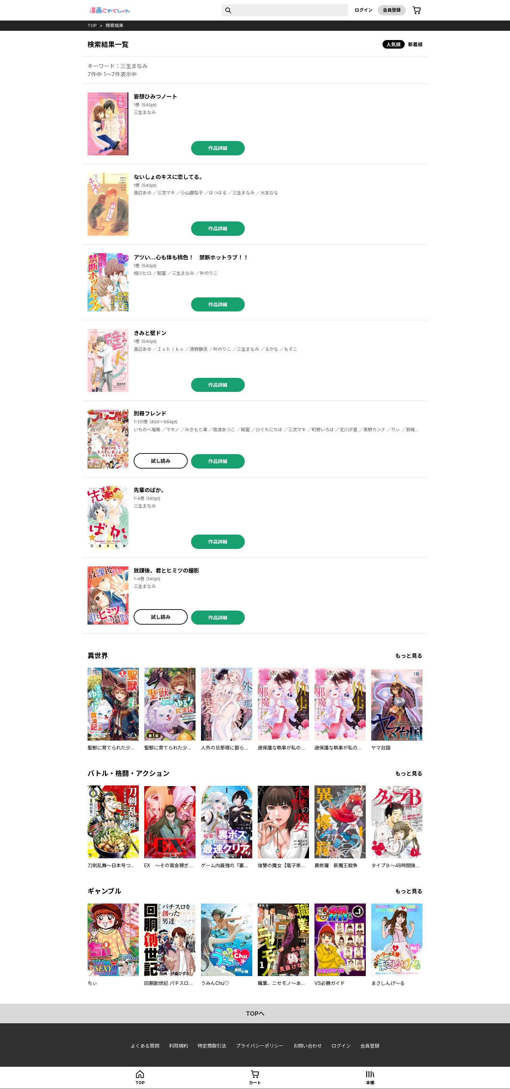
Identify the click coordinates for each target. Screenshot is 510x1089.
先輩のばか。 (150, 490)
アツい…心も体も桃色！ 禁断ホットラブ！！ (191, 257)
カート (255, 1082)
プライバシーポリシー (260, 1046)
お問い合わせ (307, 1046)
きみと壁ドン (150, 333)
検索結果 (114, 25)
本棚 (370, 1082)
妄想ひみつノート (155, 96)
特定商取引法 (212, 1046)
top (92, 25)
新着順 (415, 44)
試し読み (160, 461)
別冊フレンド (150, 413)
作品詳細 (217, 148)
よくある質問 (145, 1046)
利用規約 (178, 1046)
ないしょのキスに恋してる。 (169, 177)
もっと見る (408, 655)
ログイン (364, 10)
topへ (255, 1013)
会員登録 (392, 10)
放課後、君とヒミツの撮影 (166, 570)
